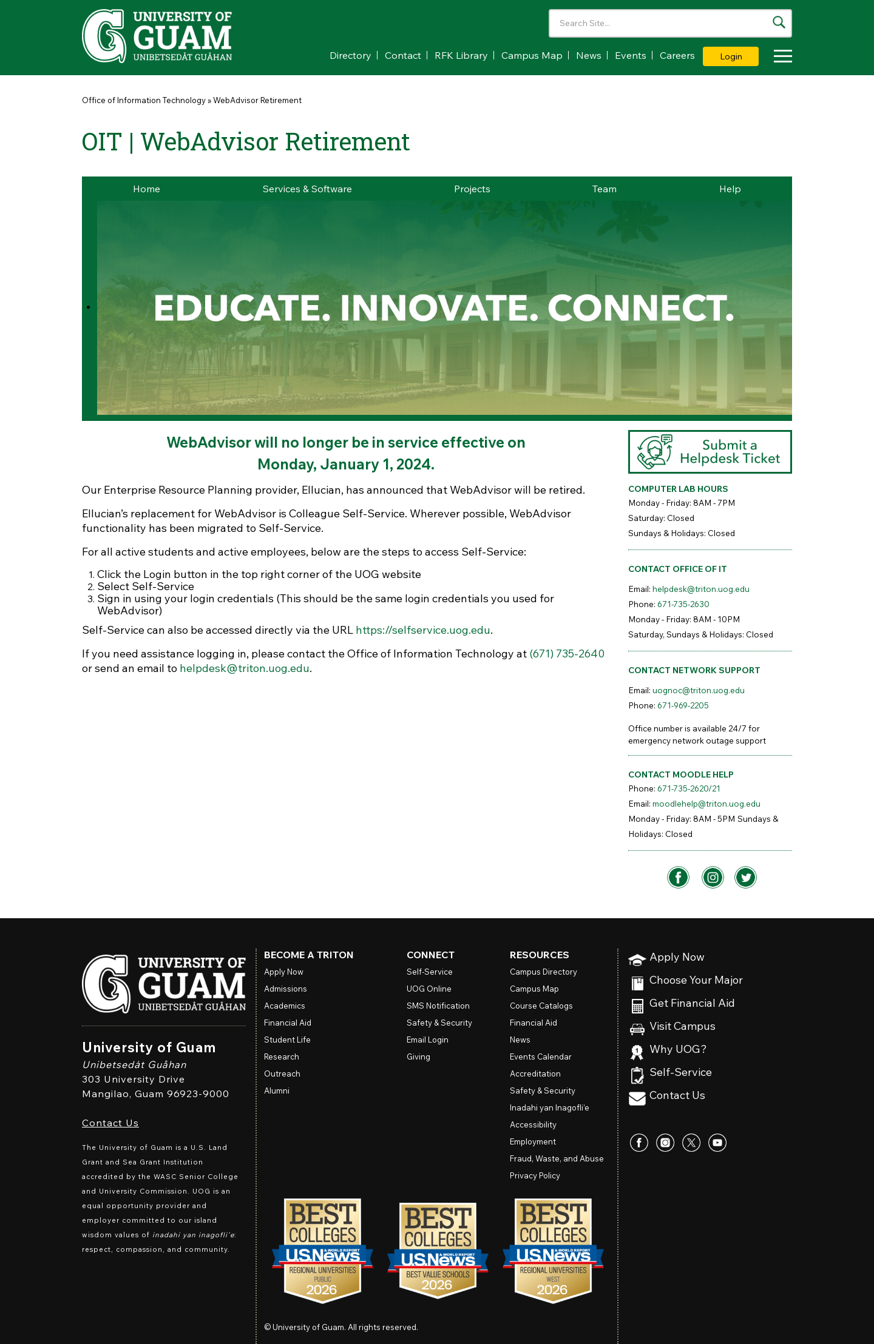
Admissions (285, 988)
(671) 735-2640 (567, 653)
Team (604, 189)
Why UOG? (678, 1049)
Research (281, 1056)
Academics (284, 1005)
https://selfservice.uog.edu (423, 630)
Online (429, 988)
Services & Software (307, 189)
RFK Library (461, 55)
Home (146, 189)
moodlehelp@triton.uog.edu (706, 803)
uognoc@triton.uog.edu (698, 690)
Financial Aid (287, 1022)
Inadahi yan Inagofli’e (549, 1107)
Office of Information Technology (144, 100)
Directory (350, 55)
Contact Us (110, 1123)
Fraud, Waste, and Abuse (557, 1158)
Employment (533, 1141)
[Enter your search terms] (670, 23)
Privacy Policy (535, 1175)
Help (730, 189)
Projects (472, 189)
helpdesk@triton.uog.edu (245, 668)
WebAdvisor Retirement (257, 100)
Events (630, 55)
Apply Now (677, 957)
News (588, 55)
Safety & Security (439, 1022)
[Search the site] (779, 22)
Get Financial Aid (692, 1003)
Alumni (277, 1090)
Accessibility (533, 1124)
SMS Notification (438, 1005)
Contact (403, 55)
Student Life (287, 1039)
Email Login (428, 1039)
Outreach (282, 1073)
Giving (418, 1056)
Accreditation (535, 1073)
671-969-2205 (683, 705)
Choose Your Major (696, 980)
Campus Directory (543, 971)
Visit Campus (682, 1026)
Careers (677, 55)
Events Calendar (541, 1056)
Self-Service (680, 1072)
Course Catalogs (541, 1005)
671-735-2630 (683, 604)
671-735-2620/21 (688, 788)
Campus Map (532, 55)
